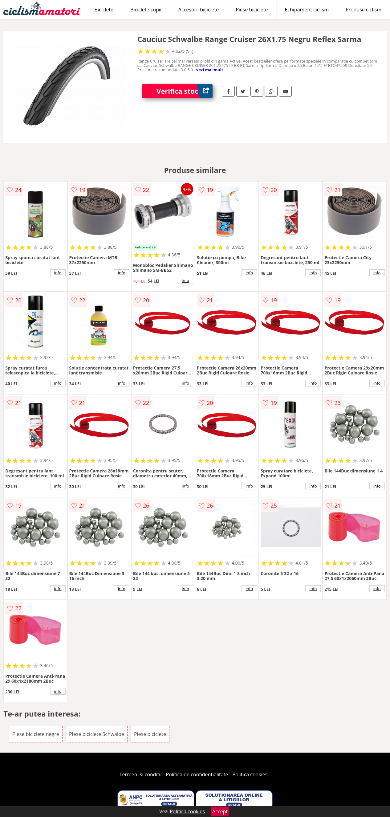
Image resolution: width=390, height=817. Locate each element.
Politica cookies (250, 774)
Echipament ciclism (307, 9)
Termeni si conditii (141, 774)
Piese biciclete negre (35, 734)
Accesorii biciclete (198, 9)
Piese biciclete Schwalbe (96, 734)
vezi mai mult (209, 69)
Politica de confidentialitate (197, 774)
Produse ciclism (363, 9)
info (58, 273)
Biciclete (104, 9)
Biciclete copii (145, 9)
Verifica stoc (184, 91)
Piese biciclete (252, 9)
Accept (220, 811)
